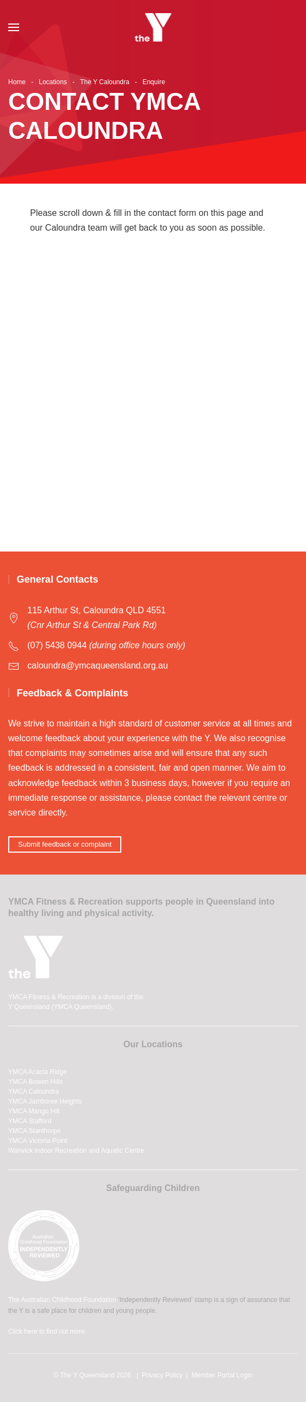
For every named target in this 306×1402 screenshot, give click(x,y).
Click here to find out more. (47, 1331)
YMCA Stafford (29, 1121)
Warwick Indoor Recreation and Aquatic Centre (76, 1150)
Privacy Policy (162, 1375)
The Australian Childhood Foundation (62, 1300)
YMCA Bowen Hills (35, 1082)
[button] (13, 27)
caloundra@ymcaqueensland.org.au (97, 665)
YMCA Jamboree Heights (45, 1101)
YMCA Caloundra (33, 1091)
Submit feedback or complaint (64, 844)
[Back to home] (153, 27)
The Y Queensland (87, 1375)
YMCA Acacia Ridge (37, 1072)
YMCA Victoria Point (37, 1141)
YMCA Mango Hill (34, 1111)
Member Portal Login (222, 1375)
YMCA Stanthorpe (34, 1131)
